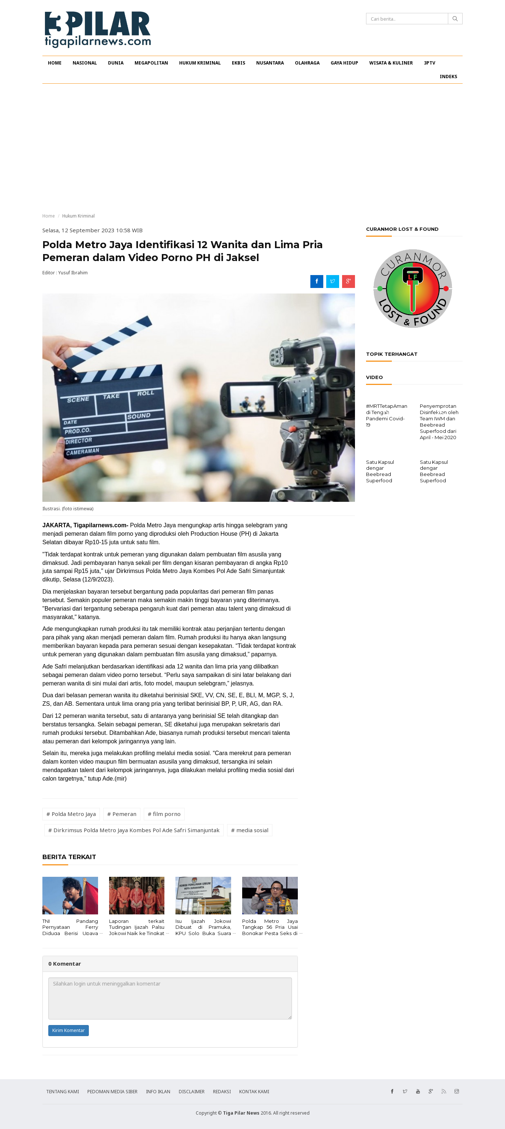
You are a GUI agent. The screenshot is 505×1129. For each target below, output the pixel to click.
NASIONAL (85, 63)
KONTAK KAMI (254, 1091)
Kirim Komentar (68, 1030)
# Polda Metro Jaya (71, 813)
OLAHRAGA (307, 63)
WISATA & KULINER (391, 63)
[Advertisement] (252, 148)
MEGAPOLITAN (151, 63)
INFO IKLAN (158, 1091)
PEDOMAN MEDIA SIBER (112, 1091)
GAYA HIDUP (344, 63)
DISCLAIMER (192, 1091)
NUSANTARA (270, 63)
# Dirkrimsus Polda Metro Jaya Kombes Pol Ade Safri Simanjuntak (134, 830)
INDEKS (448, 76)
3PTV (429, 63)
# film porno (164, 813)
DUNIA (115, 63)
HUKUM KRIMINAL (200, 63)
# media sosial (249, 830)
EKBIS (238, 63)
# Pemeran (121, 813)
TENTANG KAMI (62, 1091)
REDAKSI (222, 1091)
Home (48, 216)
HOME (55, 63)
